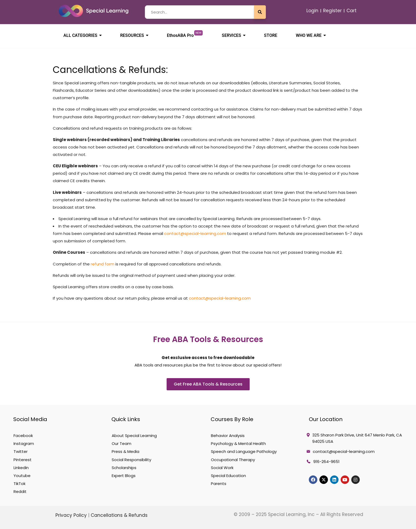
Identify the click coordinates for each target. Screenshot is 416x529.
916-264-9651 (326, 461)
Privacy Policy (71, 515)
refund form (102, 264)
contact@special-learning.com (195, 233)
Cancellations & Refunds (119, 515)
